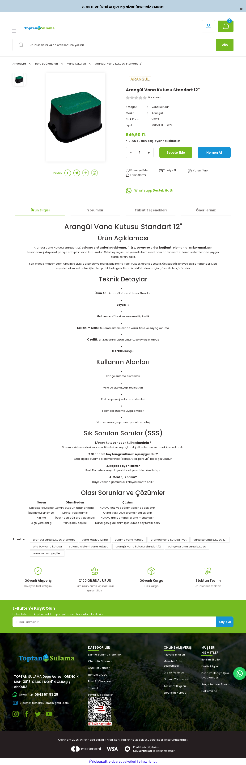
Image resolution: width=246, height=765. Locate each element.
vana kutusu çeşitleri (47, 553)
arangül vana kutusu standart (54, 540)
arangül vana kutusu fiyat (169, 540)
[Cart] (225, 26)
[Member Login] (208, 26)
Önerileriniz (206, 210)
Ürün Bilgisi (40, 210)
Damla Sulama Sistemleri (105, 654)
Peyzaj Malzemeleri (101, 695)
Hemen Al (214, 152)
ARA (225, 45)
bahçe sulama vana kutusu (187, 546)
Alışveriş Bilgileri (174, 654)
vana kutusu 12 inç (95, 540)
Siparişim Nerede (175, 693)
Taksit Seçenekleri (151, 210)
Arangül (157, 113)
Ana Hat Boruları (99, 668)
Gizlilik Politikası (174, 672)
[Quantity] (140, 152)
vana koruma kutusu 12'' (210, 540)
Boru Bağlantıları (99, 681)
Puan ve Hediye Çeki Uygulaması (215, 675)
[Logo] (39, 28)
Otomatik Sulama (100, 661)
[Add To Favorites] (136, 170)
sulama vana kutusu (129, 540)
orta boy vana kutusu (47, 546)
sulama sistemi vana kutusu (88, 546)
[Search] (123, 45)
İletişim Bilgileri (211, 659)
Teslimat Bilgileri (175, 686)
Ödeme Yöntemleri (176, 679)
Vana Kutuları (161, 107)
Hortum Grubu (97, 675)
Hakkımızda (209, 691)
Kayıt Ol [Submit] (225, 622)
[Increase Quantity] (148, 152)
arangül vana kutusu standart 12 (138, 546)
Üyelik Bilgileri (210, 666)
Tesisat (93, 688)
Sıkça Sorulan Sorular (215, 684)
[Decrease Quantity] (131, 152)
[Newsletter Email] (123, 621)
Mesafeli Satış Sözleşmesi (173, 663)
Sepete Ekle (175, 152)
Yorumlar (95, 210)
